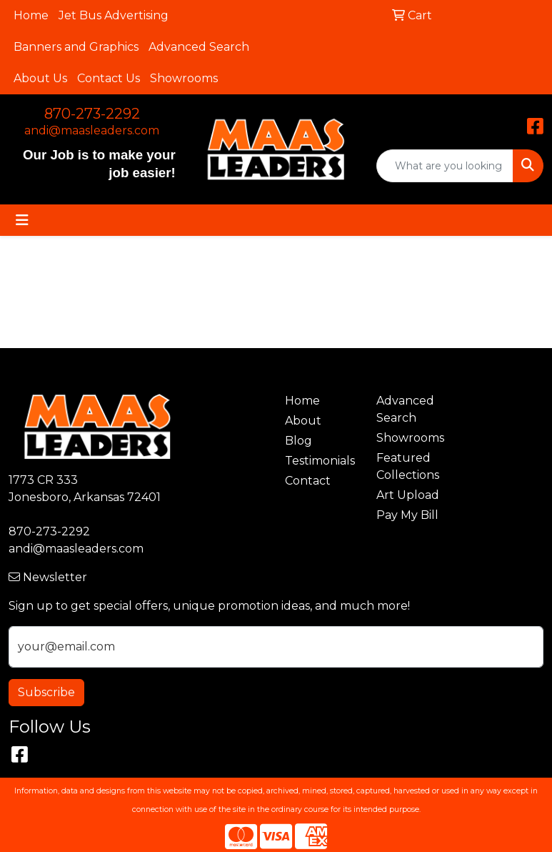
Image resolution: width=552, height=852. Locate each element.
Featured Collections (407, 466)
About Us (40, 78)
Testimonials (320, 460)
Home (31, 15)
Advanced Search (199, 47)
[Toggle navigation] (22, 220)
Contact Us (108, 78)
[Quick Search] (444, 165)
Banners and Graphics (76, 47)
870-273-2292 (92, 113)
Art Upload (407, 495)
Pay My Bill (407, 515)
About (303, 420)
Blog (298, 440)
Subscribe (46, 692)
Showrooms (184, 78)
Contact (308, 480)
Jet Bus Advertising (114, 15)
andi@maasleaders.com (91, 130)
